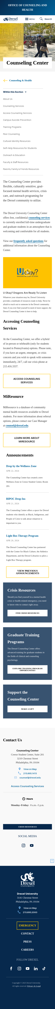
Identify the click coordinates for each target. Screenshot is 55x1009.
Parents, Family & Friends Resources (21, 169)
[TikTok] (44, 968)
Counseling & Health (17, 80)
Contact (27, 933)
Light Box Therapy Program (22, 535)
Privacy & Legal (34, 986)
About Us (7, 99)
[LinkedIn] (36, 968)
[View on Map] (27, 769)
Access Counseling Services (17, 113)
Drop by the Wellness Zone (21, 466)
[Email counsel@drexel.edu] (27, 778)
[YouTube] (27, 968)
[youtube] (31, 845)
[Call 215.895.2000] (27, 912)
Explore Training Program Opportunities (27, 669)
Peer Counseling (11, 134)
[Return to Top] (52, 861)
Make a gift (27, 709)
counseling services (39, 217)
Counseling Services (13, 106)
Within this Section (13, 92)
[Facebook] (11, 968)
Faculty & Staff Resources (15, 162)
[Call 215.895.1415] (27, 774)
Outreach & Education (14, 155)
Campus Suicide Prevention (17, 120)
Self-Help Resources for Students (20, 148)
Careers (27, 949)
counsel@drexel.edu (17, 425)
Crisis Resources (27, 827)
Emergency (27, 925)
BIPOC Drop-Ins (15, 498)
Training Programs (12, 127)
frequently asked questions (28, 241)
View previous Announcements (27, 572)
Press (27, 941)
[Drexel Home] (10, 19)
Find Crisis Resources (27, 613)
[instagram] (23, 845)
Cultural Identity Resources (16, 141)
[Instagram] (19, 968)
